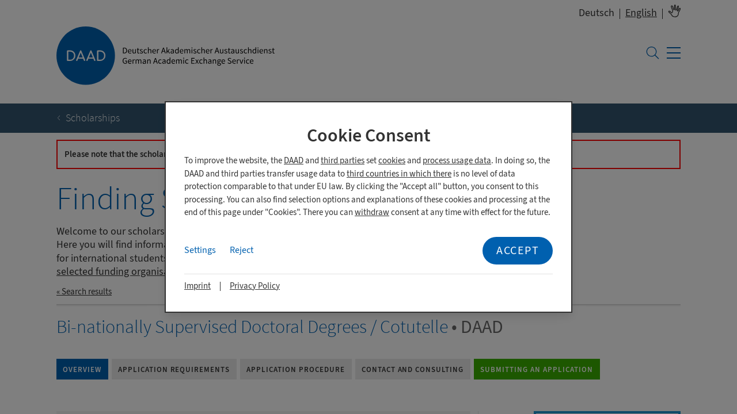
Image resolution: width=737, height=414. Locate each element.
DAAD (293, 160)
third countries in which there (399, 173)
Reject (241, 250)
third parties (342, 160)
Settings (200, 250)
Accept (517, 250)
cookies (391, 160)
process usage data (457, 160)
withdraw (372, 212)
